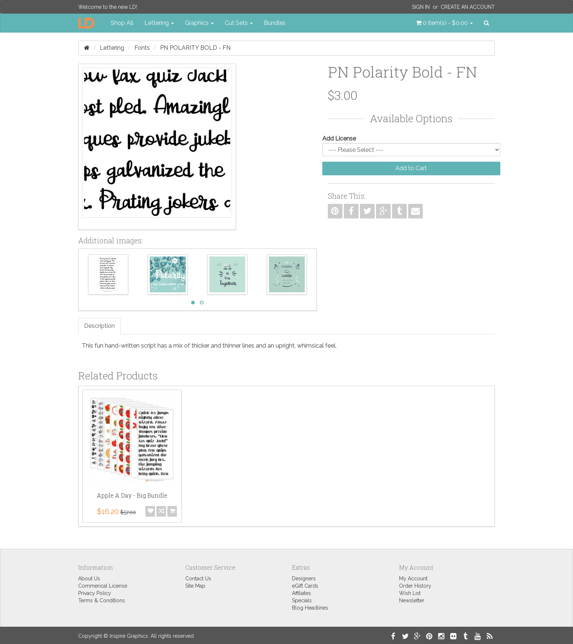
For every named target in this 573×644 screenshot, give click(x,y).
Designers (304, 578)
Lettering (112, 47)
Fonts (142, 47)
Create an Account (468, 7)
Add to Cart (411, 168)
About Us (89, 578)
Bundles (275, 22)
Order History (415, 586)
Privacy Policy (94, 593)
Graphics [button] (199, 22)
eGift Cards (305, 586)
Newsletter (411, 600)
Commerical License (102, 586)
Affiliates (301, 593)
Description (99, 325)
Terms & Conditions (101, 600)
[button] (444, 23)
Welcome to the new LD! (107, 7)
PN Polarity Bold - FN (195, 47)
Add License (339, 138)
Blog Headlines (310, 608)
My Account (413, 578)
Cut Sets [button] (239, 22)
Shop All (122, 22)
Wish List (410, 593)
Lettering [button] (159, 22)
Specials (302, 600)
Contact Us (198, 578)
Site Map (195, 586)
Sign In (421, 7)
